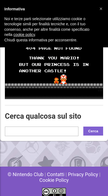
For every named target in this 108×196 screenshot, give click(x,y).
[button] (101, 8)
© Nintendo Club (25, 174)
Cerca (93, 131)
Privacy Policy (83, 174)
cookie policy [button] (24, 34)
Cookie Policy (54, 180)
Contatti (55, 174)
